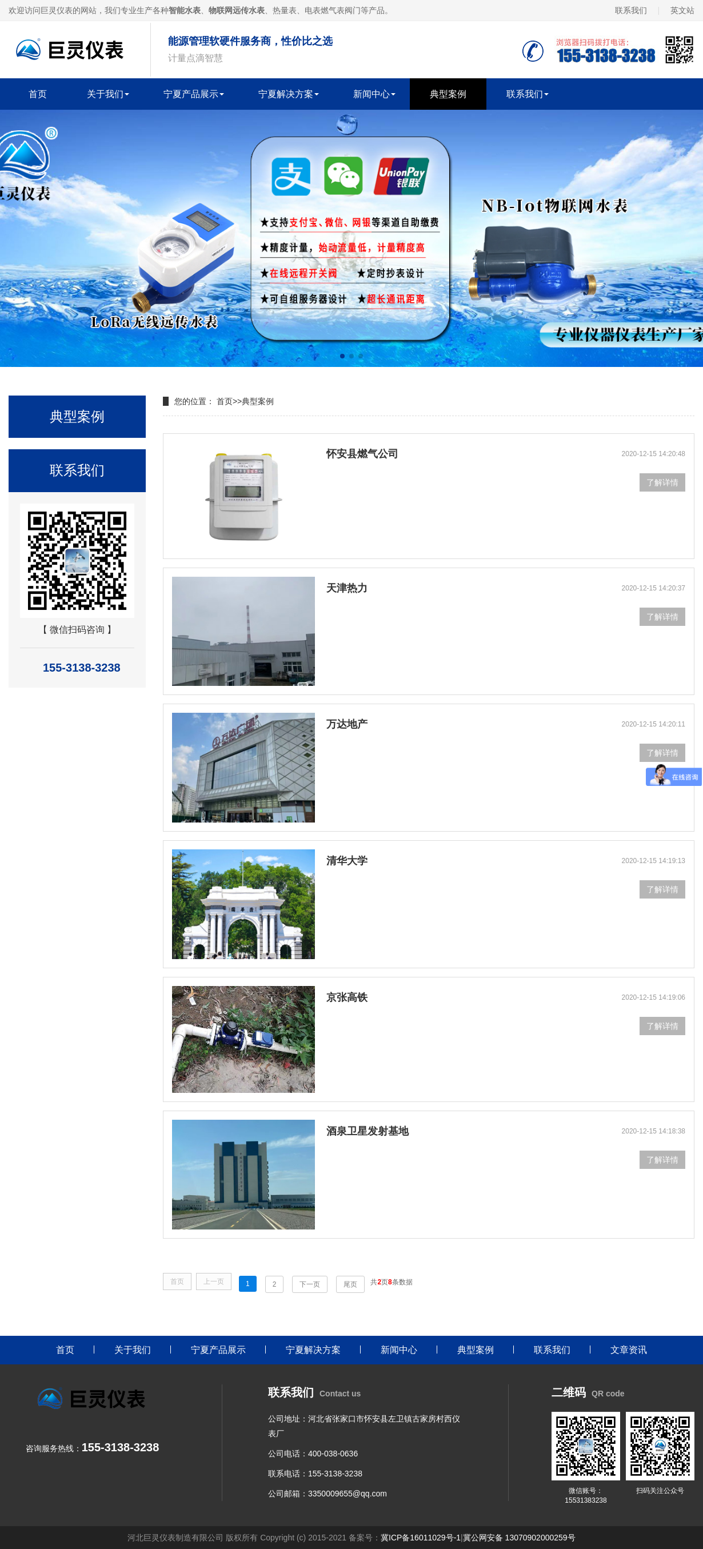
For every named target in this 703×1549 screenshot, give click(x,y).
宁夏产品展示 (190, 94)
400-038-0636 (333, 1453)
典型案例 (448, 94)
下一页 (309, 1284)
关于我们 (105, 94)
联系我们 (631, 10)
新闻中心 (371, 94)
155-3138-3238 (335, 1473)
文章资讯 (628, 1350)
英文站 (682, 10)
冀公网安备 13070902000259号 (519, 1537)
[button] (342, 356)
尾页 (350, 1284)
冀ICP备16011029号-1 (421, 1537)
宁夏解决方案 (285, 94)
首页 (38, 94)
